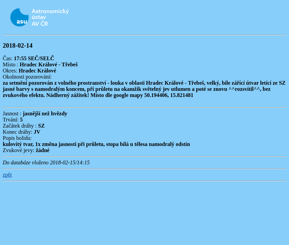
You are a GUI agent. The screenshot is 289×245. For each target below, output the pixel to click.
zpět (7, 175)
